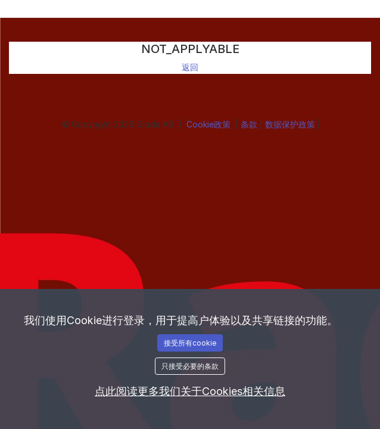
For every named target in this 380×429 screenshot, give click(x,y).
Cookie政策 (209, 124)
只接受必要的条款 (190, 366)
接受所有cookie (190, 342)
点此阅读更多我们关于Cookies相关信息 (190, 391)
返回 (190, 67)
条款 (250, 124)
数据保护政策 (291, 124)
